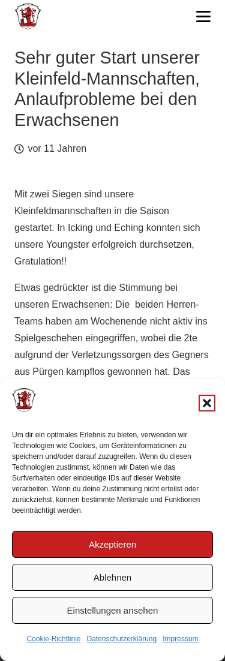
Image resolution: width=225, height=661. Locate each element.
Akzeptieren (112, 544)
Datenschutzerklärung (121, 639)
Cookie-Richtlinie (53, 639)
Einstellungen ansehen (112, 610)
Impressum (180, 639)
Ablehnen (112, 577)
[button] (207, 403)
